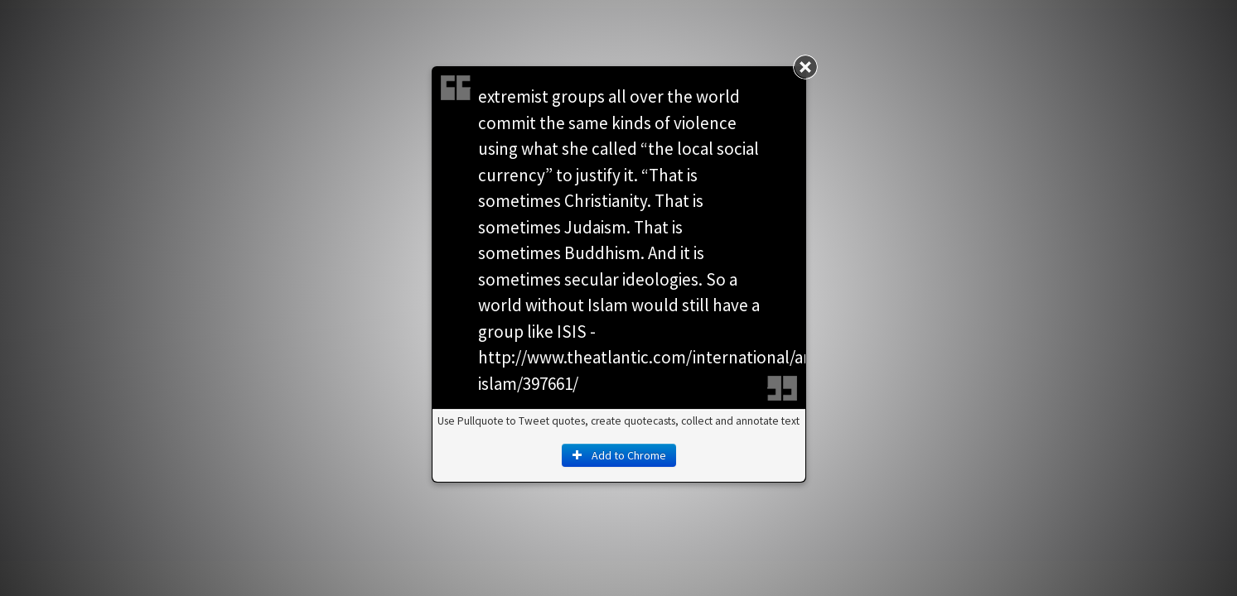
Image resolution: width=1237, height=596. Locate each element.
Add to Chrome (619, 455)
